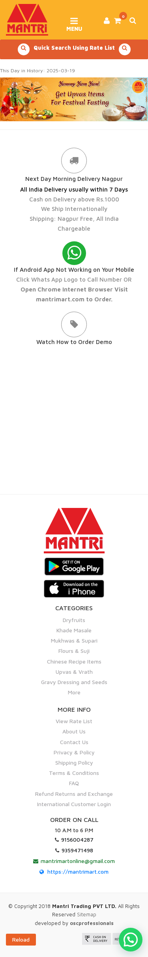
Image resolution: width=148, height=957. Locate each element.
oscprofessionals (92, 923)
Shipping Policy (74, 762)
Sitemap (86, 914)
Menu (74, 22)
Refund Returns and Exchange (74, 793)
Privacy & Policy (74, 752)
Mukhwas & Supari (74, 640)
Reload (21, 939)
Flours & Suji (74, 650)
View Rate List (74, 721)
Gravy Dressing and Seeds (74, 682)
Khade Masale (74, 630)
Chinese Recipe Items (74, 661)
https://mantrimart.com (78, 871)
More (74, 692)
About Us (74, 731)
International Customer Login (74, 804)
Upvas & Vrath (74, 671)
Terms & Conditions (74, 772)
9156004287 (77, 839)
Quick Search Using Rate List (74, 49)
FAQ (74, 783)
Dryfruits (74, 620)
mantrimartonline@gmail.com (78, 860)
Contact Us (74, 742)
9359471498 (77, 850)
